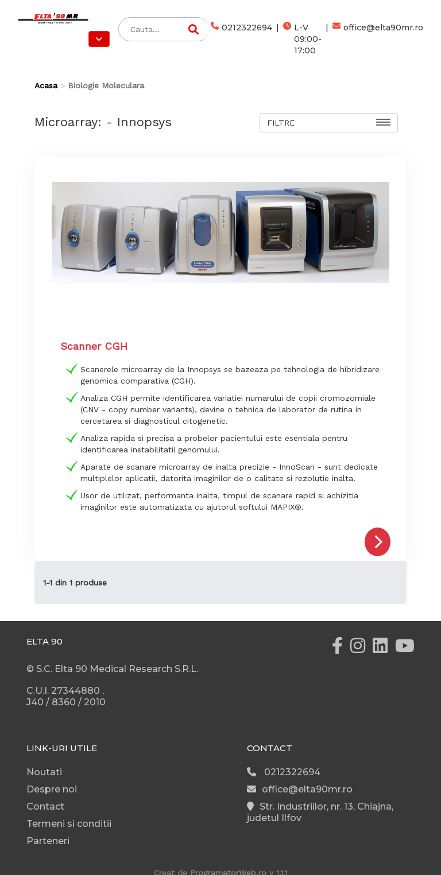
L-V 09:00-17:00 (302, 39)
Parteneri (47, 840)
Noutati (44, 772)
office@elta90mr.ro (377, 39)
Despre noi (51, 789)
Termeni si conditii (68, 823)
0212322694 (241, 39)
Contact (45, 806)
